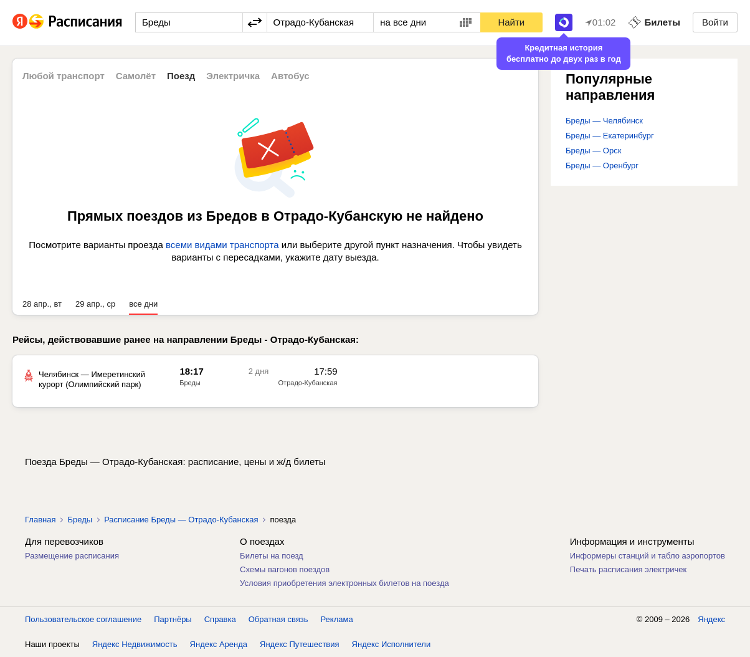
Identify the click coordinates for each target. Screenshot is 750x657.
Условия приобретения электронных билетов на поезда (344, 583)
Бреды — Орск (593, 150)
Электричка (233, 75)
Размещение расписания (72, 555)
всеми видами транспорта (222, 244)
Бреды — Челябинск (604, 120)
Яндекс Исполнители (391, 644)
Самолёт (136, 75)
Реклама (337, 619)
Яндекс (711, 619)
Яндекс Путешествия (299, 644)
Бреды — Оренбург (602, 165)
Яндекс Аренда (218, 644)
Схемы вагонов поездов (285, 569)
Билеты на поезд (271, 555)
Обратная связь (278, 619)
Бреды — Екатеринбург (610, 135)
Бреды (79, 519)
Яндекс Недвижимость (135, 644)
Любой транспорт (63, 75)
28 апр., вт (42, 304)
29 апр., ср (95, 304)
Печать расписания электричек (628, 569)
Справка (220, 619)
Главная (40, 519)
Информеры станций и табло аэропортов (647, 555)
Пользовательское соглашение (83, 619)
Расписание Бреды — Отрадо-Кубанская (181, 519)
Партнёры (172, 619)
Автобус (290, 75)
